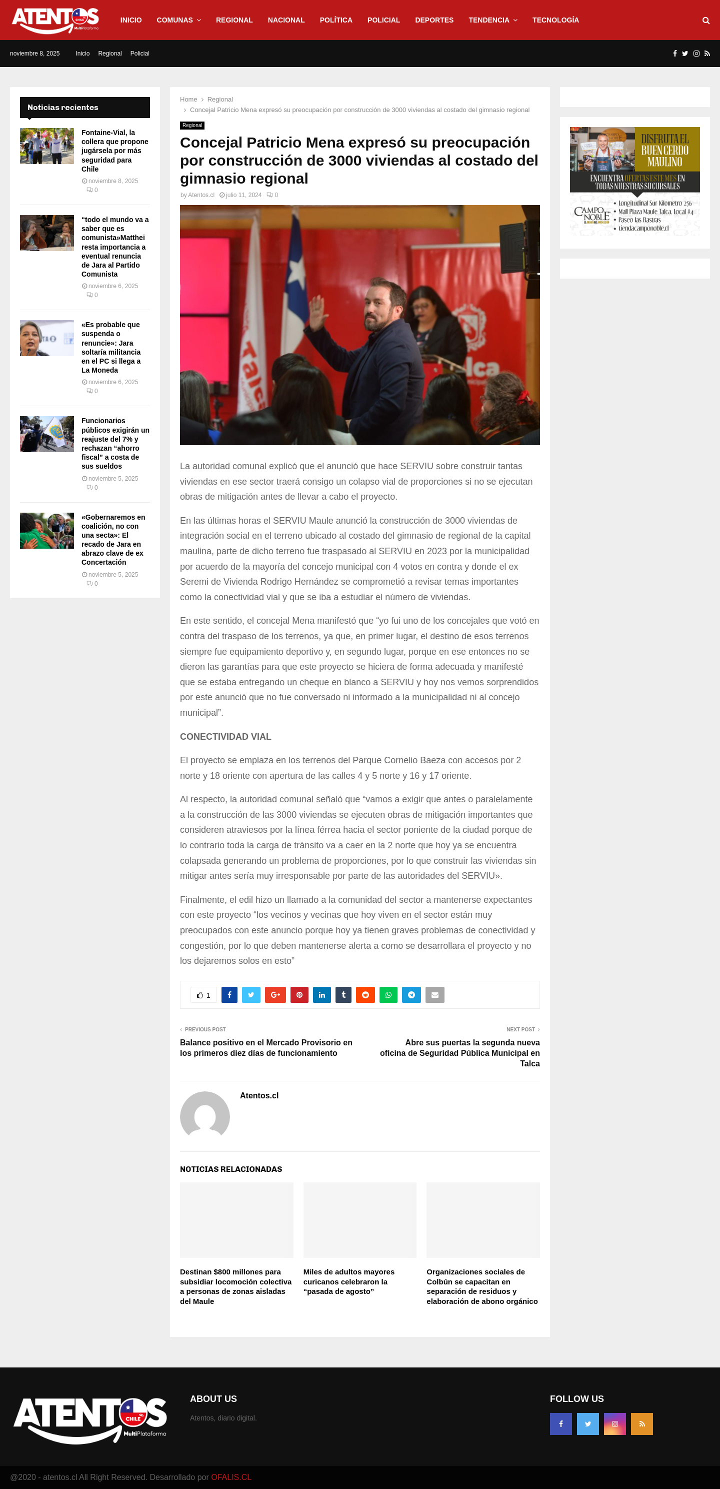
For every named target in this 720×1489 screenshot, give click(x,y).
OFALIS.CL (231, 1477)
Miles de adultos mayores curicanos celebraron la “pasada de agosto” (349, 1281)
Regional (234, 20)
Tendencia (489, 20)
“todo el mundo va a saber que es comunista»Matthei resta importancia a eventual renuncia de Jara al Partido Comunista (115, 247)
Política (336, 20)
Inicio (131, 20)
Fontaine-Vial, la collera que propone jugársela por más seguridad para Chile (115, 151)
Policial (384, 20)
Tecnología (555, 20)
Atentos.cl (201, 195)
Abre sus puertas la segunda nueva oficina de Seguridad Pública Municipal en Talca (460, 1053)
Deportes (434, 20)
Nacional (286, 20)
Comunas (175, 20)
